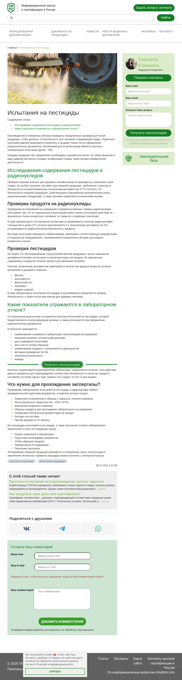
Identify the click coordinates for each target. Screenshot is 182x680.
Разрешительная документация (21, 33)
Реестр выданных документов (115, 33)
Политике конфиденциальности (54, 664)
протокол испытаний (21, 461)
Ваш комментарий (22, 590)
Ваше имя (17, 554)
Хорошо (55, 671)
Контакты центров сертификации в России (161, 663)
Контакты (166, 31)
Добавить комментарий (62, 621)
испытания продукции (52, 461)
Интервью (148, 31)
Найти (165, 17)
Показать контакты (148, 77)
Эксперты (121, 658)
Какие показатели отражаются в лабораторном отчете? (46, 128)
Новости (93, 31)
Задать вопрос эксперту (154, 7)
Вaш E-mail (17, 565)
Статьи (103, 658)
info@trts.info (165, 672)
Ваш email (132, 98)
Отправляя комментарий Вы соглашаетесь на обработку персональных (52, 629)
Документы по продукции (62, 33)
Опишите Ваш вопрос (139, 110)
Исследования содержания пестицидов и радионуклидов (48, 125)
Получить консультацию (62, 364)
